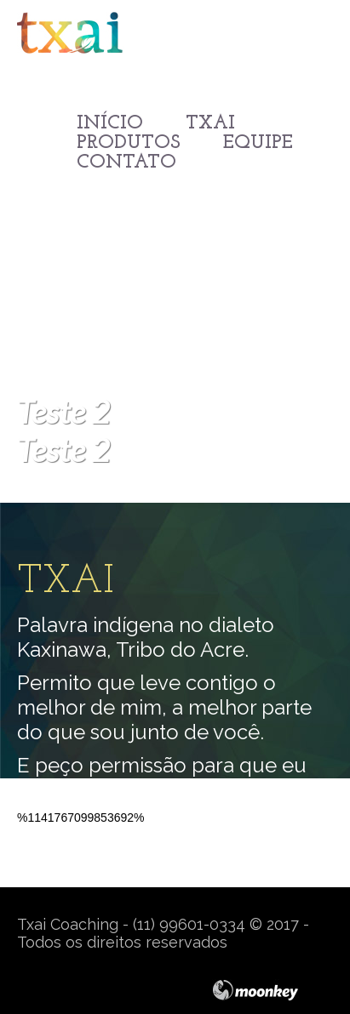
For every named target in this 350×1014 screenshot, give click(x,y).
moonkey (272, 990)
